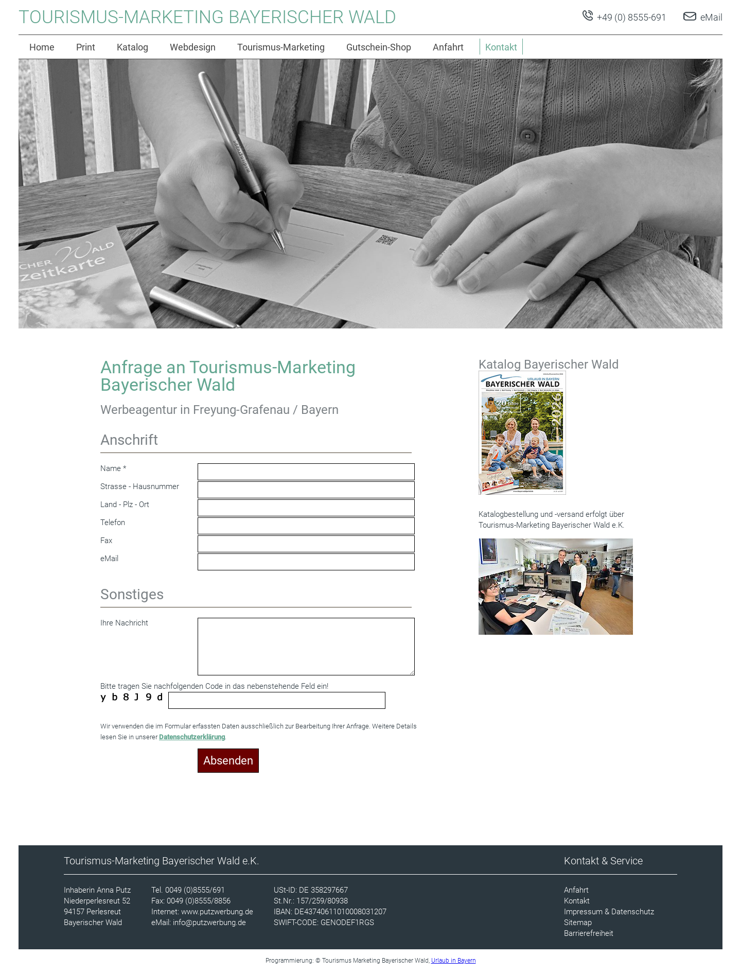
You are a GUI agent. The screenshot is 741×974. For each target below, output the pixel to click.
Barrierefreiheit (588, 933)
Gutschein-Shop (378, 47)
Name (110, 468)
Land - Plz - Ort (124, 504)
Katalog (132, 47)
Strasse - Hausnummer (139, 486)
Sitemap (578, 922)
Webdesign (193, 47)
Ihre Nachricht (124, 623)
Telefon (112, 522)
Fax (106, 540)
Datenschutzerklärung (192, 737)
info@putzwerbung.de (209, 922)
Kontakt (577, 901)
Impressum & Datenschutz (609, 911)
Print (85, 47)
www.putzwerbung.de (217, 911)
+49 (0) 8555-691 (630, 17)
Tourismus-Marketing (281, 47)
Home (42, 47)
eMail (711, 17)
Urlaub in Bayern (453, 960)
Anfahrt (448, 47)
